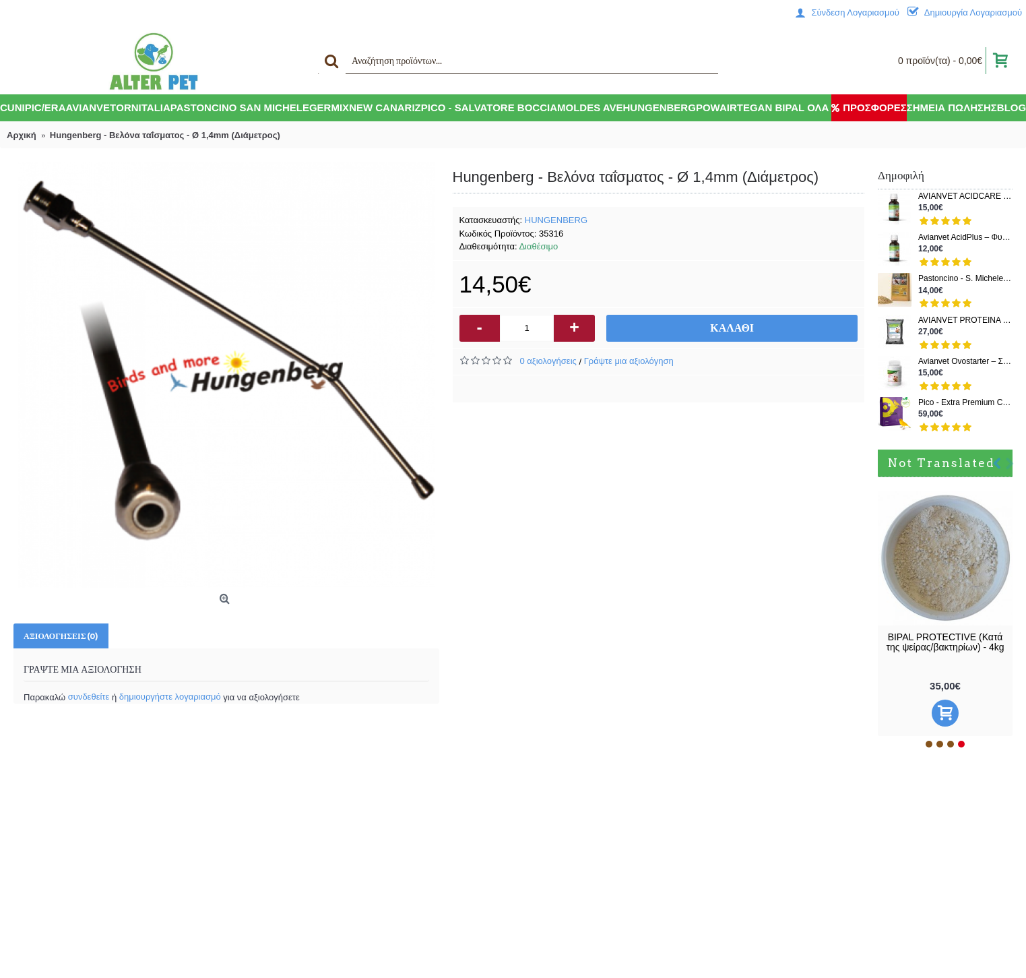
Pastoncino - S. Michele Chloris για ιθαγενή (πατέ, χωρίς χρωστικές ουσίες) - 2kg (965, 278)
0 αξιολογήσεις (548, 361)
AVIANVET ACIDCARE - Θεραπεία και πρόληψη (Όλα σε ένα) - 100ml (965, 196)
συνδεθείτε (89, 697)
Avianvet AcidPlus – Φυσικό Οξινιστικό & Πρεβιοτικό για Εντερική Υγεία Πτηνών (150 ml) (965, 237)
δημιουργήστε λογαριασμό (170, 697)
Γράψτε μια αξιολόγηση (629, 361)
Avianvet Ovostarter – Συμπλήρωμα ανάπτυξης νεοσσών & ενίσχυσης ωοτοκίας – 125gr (965, 361)
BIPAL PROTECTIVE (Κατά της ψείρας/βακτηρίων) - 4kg (945, 642)
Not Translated (941, 463)
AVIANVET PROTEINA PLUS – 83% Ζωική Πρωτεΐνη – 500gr (965, 320)
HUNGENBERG (556, 220)
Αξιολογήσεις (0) (61, 636)
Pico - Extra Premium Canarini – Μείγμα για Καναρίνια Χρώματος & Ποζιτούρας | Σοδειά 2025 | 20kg (965, 402)
